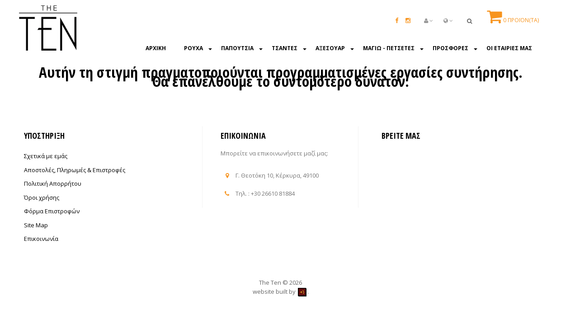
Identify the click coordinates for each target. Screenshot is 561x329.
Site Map (36, 225)
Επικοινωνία (41, 239)
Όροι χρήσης (41, 197)
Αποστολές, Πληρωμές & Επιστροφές (74, 170)
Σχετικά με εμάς (45, 156)
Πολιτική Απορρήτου (52, 183)
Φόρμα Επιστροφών (52, 211)
